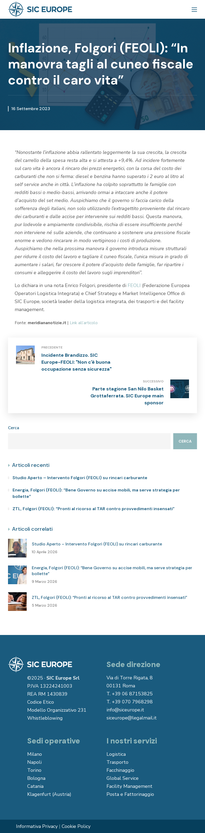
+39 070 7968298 (132, 702)
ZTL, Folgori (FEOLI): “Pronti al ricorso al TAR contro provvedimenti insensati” (94, 509)
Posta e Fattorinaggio (130, 794)
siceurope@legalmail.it (132, 718)
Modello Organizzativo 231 (56, 710)
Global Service (123, 778)
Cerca (13, 428)
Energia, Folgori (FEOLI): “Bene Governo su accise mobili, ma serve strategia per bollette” (96, 493)
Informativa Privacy (37, 826)
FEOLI (134, 285)
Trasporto (117, 762)
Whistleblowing (45, 718)
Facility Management (129, 786)
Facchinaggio (120, 770)
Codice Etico (40, 702)
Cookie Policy (76, 826)
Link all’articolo (84, 323)
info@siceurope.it (125, 710)
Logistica (116, 754)
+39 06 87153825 (132, 694)
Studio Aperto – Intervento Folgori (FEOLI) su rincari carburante (80, 478)
